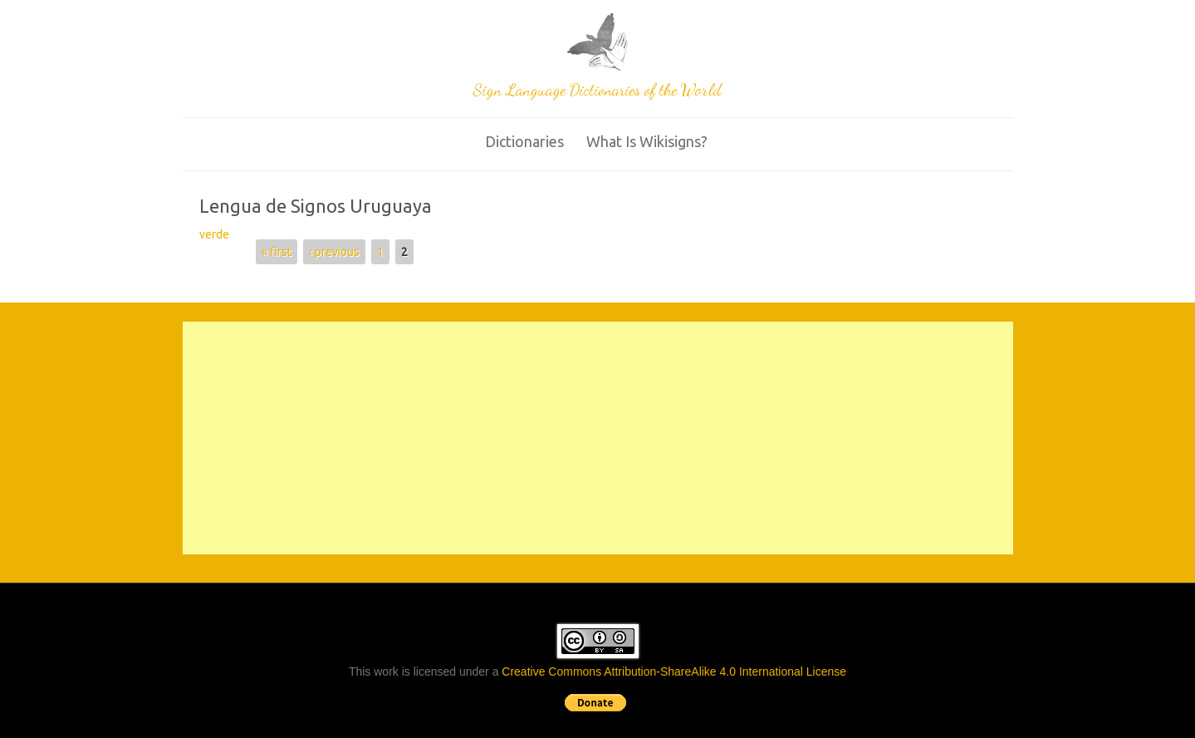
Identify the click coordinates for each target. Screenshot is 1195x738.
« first (276, 251)
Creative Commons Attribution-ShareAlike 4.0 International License (674, 671)
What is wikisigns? (647, 141)
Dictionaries (524, 141)
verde (214, 234)
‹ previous (334, 251)
